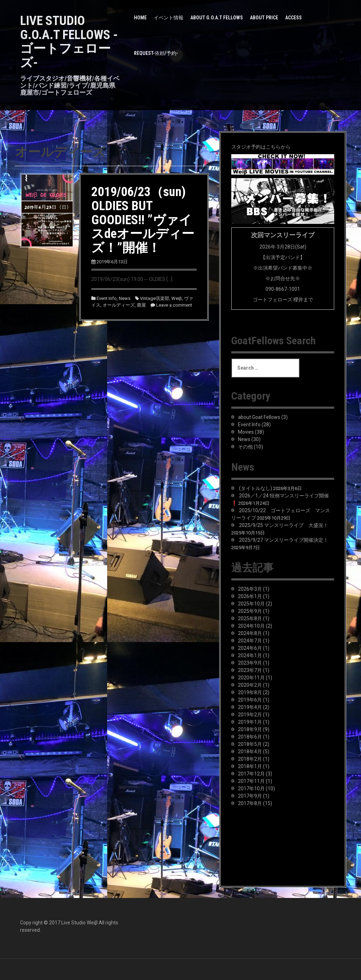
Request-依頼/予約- (156, 53)
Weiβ (176, 298)
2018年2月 (250, 759)
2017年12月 (251, 774)
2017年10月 (251, 788)
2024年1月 (250, 655)
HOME (140, 17)
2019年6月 (250, 700)
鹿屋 (141, 305)
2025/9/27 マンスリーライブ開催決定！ (283, 540)
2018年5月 (250, 744)
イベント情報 (168, 17)
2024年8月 (250, 633)
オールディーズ (119, 305)
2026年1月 (250, 596)
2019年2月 (250, 714)
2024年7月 (250, 640)
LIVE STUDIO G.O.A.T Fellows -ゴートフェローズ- (69, 41)
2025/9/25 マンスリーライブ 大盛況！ (283, 525)
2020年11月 (251, 677)
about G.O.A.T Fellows (216, 17)
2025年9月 (250, 611)
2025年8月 (250, 618)
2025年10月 (251, 604)
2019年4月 (250, 707)
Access (293, 17)
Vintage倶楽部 (154, 298)
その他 (245, 447)
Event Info (107, 298)
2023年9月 (250, 663)
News (124, 298)
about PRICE (264, 17)
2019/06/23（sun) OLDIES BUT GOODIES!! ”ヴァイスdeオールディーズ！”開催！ (142, 219)
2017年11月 (251, 781)
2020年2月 (250, 685)
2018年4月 (250, 751)
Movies (246, 432)
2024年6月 (250, 648)
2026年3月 (250, 589)
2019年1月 (250, 722)
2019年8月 (250, 692)
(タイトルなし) (255, 488)
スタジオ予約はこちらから (260, 147)
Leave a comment (174, 305)
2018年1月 (250, 766)
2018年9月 (250, 729)
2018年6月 (250, 737)
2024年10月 (251, 626)
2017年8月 (250, 803)
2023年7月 (250, 670)
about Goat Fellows (259, 417)
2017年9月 (250, 796)
